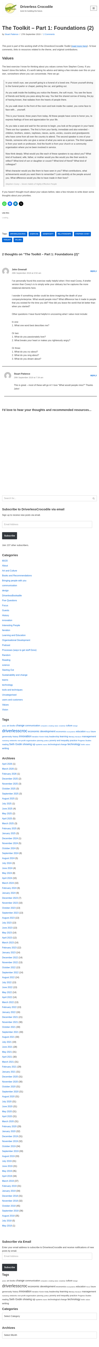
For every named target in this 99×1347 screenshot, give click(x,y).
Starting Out (8, 671)
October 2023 (9, 909)
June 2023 (7, 929)
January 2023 (9, 954)
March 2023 (8, 944)
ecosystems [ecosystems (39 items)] (71, 732)
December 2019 (10, 1138)
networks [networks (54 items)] (13, 741)
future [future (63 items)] (93, 732)
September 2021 (10, 1033)
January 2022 (9, 1014)
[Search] (46, 499)
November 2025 (10, 785)
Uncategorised (9, 696)
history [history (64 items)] (15, 737)
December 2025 (10, 780)
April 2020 (7, 1118)
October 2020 (9, 1088)
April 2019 (7, 1178)
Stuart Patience (11, 34)
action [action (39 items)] (4, 727)
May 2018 (7, 1227)
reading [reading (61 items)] (5, 745)
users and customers (12, 701)
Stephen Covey (83, 234)
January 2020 (9, 1133)
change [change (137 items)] (20, 726)
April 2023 (7, 939)
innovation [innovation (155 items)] (25, 737)
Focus (5, 606)
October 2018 (9, 1208)
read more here (79, 46)
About (5, 566)
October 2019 (9, 1148)
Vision (5, 711)
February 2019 (9, 1188)
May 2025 (7, 814)
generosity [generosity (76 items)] (7, 737)
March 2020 (8, 1123)
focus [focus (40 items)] (88, 732)
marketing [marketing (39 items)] (5, 741)
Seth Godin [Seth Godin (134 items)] (15, 745)
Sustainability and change (15, 676)
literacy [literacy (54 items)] (72, 738)
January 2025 (9, 834)
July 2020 (7, 1103)
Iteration (6, 631)
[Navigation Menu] (93, 8)
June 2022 (7, 989)
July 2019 (7, 1163)
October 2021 (9, 1029)
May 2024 (7, 874)
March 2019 (8, 1183)
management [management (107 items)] (89, 737)
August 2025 (8, 799)
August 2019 (8, 1158)
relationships (64, 234)
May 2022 (7, 994)
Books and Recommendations (17, 576)
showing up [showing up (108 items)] (29, 745)
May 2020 (7, 1113)
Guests (5, 611)
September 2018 (10, 1213)
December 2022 (10, 959)
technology (7, 686)
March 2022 (8, 1004)
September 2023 (10, 914)
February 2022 (9, 1009)
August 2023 (8, 919)
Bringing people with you (14, 581)
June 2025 (7, 809)
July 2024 (7, 864)
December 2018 (10, 1198)
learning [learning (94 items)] (64, 737)
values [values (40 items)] (87, 745)
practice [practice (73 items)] (73, 741)
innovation (7, 621)
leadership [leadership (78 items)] (54, 737)
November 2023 (10, 904)
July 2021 (7, 1043)
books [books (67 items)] (12, 727)
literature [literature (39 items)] (78, 738)
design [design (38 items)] (75, 727)
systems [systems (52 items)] (39, 745)
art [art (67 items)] (8, 727)
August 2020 (8, 1098)
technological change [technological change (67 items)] (57, 745)
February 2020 (9, 1128)
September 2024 (10, 854)
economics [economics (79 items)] (61, 732)
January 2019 (9, 1193)
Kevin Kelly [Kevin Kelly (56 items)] (44, 738)
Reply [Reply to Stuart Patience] (93, 376)
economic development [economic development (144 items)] (41, 732)
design (5, 591)
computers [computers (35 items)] (44, 727)
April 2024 (7, 879)
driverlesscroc (18, 234)
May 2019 (7, 1173)
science (6, 666)
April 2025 (7, 819)
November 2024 (10, 844)
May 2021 (7, 1053)
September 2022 (10, 974)
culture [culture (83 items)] (69, 726)
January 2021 (9, 1073)
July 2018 (7, 1223)
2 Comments (49, 34)
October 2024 (9, 849)
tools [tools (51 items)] (83, 745)
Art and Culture (9, 571)
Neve (4, 1344)
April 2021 (7, 1058)
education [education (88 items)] (81, 732)
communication (9, 586)
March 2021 (8, 1063)
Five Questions (9, 601)
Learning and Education (14, 636)
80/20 (5, 561)
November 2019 (10, 1143)
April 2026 (7, 765)
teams (5, 681)
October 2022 (9, 969)
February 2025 (9, 829)
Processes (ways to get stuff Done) (19, 651)
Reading (6, 661)
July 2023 (7, 924)
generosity (48, 234)
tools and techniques (12, 691)
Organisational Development (16, 641)
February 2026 (9, 775)
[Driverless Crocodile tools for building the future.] (27, 8)
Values (5, 706)
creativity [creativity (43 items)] (62, 727)
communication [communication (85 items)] (32, 726)
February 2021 (9, 1068)
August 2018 (8, 1218)
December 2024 (10, 839)
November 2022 (10, 964)
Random (6, 656)
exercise (34, 234)
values (18, 240)
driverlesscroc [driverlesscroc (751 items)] (14, 731)
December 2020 (10, 1078)
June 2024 (7, 869)
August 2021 (8, 1038)
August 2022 (8, 979)
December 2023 (10, 899)
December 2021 (10, 1018)
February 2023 (9, 949)
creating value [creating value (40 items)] (53, 727)
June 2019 (7, 1168)
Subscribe (9, 536)
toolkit (7, 240)
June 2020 (7, 1108)
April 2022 (7, 999)
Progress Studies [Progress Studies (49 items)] (84, 742)
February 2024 (9, 889)
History (5, 616)
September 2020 (10, 1093)
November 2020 (10, 1083)
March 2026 (8, 770)
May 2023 (7, 934)
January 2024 (9, 894)
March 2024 (8, 884)
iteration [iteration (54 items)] (35, 738)
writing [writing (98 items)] (5, 749)
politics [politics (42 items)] (46, 741)
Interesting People (11, 626)
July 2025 (7, 805)
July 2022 (7, 984)
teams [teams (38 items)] (45, 745)
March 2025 (8, 824)
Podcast (6, 646)
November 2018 (10, 1203)
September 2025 (10, 795)
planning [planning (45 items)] (40, 742)
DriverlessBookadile (12, 596)
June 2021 (7, 1048)
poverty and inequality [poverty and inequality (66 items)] (59, 741)
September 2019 (10, 1153)
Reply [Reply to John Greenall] (93, 271)
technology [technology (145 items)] (73, 745)
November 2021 (10, 1023)
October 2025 (9, 790)
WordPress (27, 1344)
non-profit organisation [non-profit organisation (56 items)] (27, 741)
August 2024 (8, 859)
